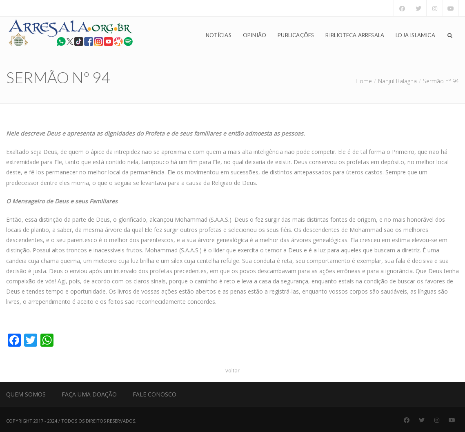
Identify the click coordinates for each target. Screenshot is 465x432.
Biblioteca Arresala (354, 35)
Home (364, 81)
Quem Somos (26, 394)
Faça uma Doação (89, 394)
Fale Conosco (154, 394)
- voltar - (232, 370)
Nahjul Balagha (397, 81)
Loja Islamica (415, 35)
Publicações (296, 35)
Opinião (254, 35)
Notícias (218, 35)
